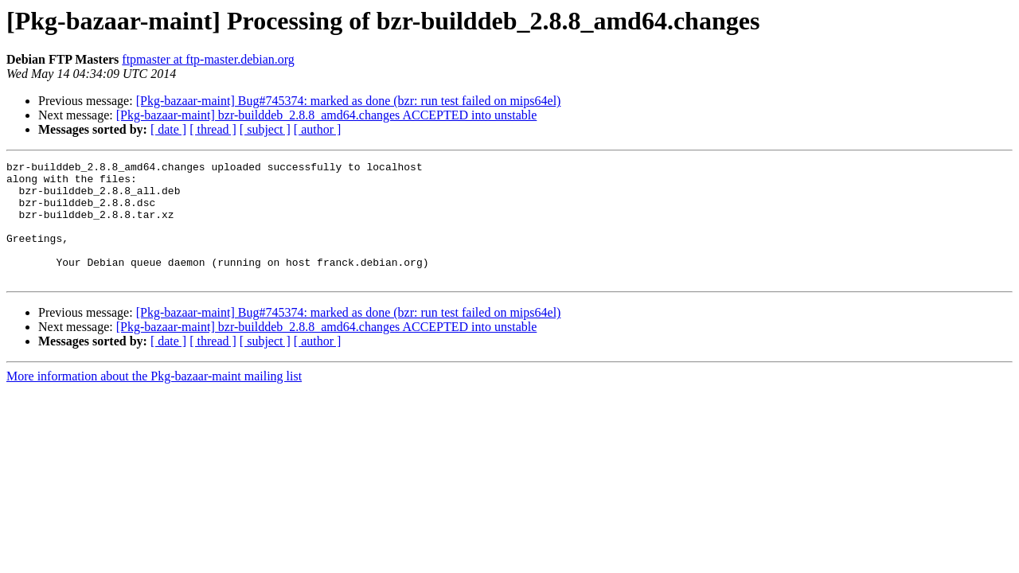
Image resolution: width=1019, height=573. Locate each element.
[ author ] (318, 129)
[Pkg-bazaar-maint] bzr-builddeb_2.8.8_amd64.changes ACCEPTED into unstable (326, 115)
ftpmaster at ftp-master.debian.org (208, 59)
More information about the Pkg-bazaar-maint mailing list (154, 400)
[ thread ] (212, 129)
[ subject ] (265, 129)
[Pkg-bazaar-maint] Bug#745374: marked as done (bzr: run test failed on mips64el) (348, 100)
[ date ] (168, 129)
